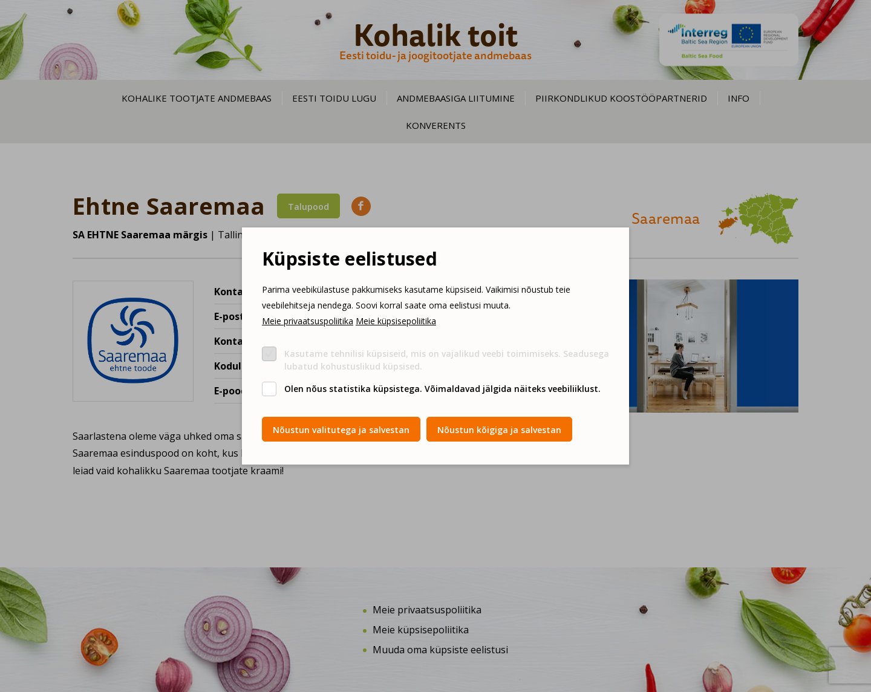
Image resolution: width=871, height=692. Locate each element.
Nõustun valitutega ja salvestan (341, 430)
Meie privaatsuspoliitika (307, 321)
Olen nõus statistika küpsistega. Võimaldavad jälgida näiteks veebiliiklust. (442, 388)
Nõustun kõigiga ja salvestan (499, 430)
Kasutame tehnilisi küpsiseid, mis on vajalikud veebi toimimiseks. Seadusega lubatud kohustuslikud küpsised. (446, 360)
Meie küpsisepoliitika (396, 321)
